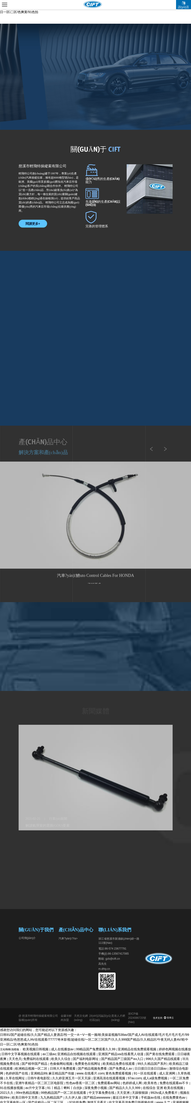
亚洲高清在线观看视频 (109, 1078)
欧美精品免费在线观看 (119, 1063)
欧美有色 (151, 1083)
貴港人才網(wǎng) (118, 1018)
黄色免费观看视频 (118, 1073)
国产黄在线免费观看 (161, 1054)
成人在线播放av (63, 1049)
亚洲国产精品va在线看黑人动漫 (121, 1054)
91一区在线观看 (145, 1073)
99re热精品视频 (28, 1092)
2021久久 (7, 1092)
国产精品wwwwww (97, 1097)
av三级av (49, 1054)
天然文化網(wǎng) (81, 1018)
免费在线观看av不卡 (175, 1083)
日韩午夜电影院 (39, 1078)
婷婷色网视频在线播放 (175, 1049)
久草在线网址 (16, 1078)
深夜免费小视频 (96, 1088)
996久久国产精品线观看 (163, 1059)
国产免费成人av (121, 1068)
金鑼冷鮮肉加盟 (66, 1018)
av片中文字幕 (35, 1088)
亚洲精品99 (39, 1073)
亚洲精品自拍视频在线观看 (77, 1054)
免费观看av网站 (109, 1083)
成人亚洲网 (167, 1073)
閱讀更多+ (33, 223)
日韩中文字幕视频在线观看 (21, 1054)
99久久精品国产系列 (152, 1063)
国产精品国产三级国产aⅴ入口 (122, 1059)
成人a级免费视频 (155, 1078)
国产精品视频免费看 (93, 1068)
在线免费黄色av (174, 1097)
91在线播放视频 (12, 1088)
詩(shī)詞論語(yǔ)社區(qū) (100, 1018)
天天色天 (15, 1059)
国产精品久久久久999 (125, 1088)
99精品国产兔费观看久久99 (96, 1049)
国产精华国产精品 (35, 1063)
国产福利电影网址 (86, 1059)
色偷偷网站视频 (61, 1063)
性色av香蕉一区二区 (81, 1083)
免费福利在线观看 (36, 1059)
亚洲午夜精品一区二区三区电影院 (39, 1083)
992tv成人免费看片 (165, 1092)
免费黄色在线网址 (88, 1063)
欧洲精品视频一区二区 (31, 1068)
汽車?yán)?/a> (68, 938)
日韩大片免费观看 (63, 1068)
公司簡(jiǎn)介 (27, 938)
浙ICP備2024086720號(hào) (137, 1018)
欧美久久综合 (61, 1059)
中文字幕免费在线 (102, 1092)
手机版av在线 (151, 1097)
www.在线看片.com (90, 1073)
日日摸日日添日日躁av (151, 1068)
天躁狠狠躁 (140, 1092)
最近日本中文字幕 (126, 1097)
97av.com (135, 1078)
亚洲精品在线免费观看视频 (137, 1049)
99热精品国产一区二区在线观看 (64, 1092)
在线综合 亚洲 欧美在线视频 (163, 1088)
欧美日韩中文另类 (25, 1097)
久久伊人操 (73, 1097)
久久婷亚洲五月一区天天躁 (72, 1078)
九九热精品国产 (52, 1097)
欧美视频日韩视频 (36, 1049)
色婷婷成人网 (133, 1083)
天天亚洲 (124, 1092)
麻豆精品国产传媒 (61, 1073)
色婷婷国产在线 (17, 1073)
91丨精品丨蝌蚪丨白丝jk (65, 1088)
